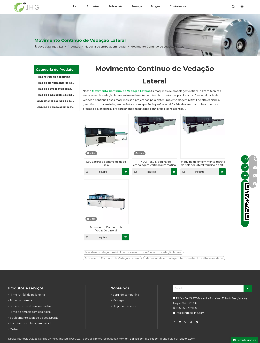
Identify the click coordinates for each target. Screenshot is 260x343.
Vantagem (119, 300)
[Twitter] (185, 322)
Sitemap (122, 338)
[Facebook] (174, 322)
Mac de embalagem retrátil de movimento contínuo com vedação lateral (133, 252)
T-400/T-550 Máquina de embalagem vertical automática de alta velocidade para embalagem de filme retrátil (154, 163)
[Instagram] (197, 322)
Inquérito (95, 171)
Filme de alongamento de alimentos (58, 82)
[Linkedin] (180, 322)
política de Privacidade (144, 338)
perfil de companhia (126, 294)
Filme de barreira (21, 300)
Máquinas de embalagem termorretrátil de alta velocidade (184, 258)
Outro (14, 329)
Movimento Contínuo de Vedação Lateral (106, 229)
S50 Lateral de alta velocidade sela (106, 163)
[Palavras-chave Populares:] (233, 7)
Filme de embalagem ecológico (56, 94)
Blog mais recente (124, 306)
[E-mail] (207, 288)
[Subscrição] (248, 288)
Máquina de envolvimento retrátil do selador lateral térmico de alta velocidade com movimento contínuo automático (203, 163)
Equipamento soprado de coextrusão (58, 100)
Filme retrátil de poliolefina (53, 76)
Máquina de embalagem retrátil (56, 107)
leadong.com (187, 338)
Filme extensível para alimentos (30, 306)
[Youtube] (191, 322)
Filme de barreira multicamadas (56, 88)
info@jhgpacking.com (190, 312)
